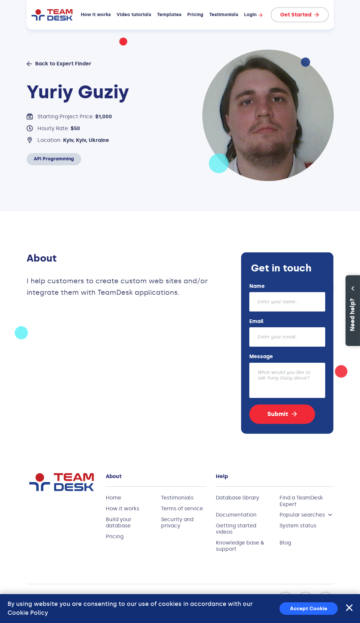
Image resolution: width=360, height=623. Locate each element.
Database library (237, 498)
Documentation (236, 515)
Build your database (118, 522)
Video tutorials (134, 14)
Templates (169, 14)
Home (113, 498)
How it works (96, 14)
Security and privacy (177, 522)
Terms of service (182, 508)
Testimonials (223, 14)
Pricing (195, 14)
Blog (285, 543)
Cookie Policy (28, 612)
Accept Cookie (308, 608)
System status (298, 525)
